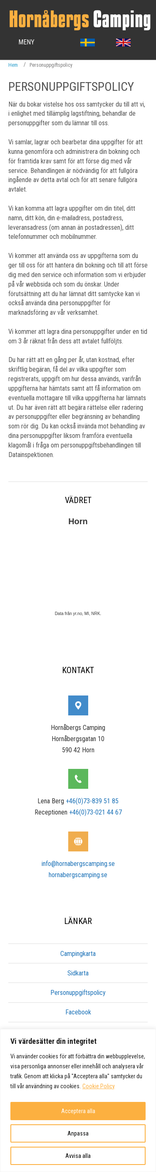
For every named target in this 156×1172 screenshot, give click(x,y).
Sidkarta (78, 973)
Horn (78, 521)
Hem (13, 65)
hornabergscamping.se (78, 875)
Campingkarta (78, 954)
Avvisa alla (78, 1156)
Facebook (78, 1012)
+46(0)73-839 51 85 (92, 801)
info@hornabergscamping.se (78, 864)
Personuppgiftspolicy (78, 993)
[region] (78, 1100)
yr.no (77, 613)
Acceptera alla (78, 1111)
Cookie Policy (98, 1086)
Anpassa (78, 1133)
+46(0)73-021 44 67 (95, 812)
